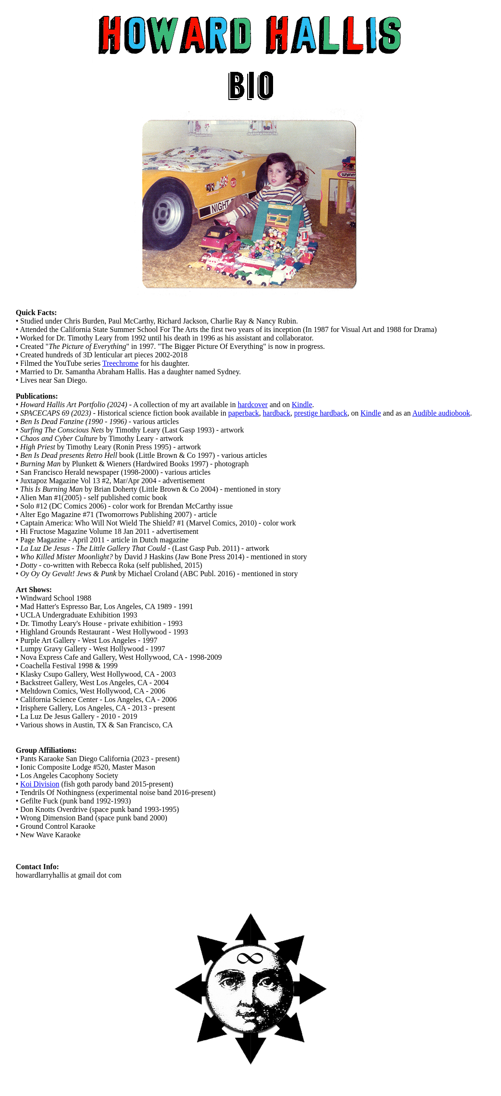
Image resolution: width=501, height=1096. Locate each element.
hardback (276, 413)
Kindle (302, 405)
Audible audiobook (441, 413)
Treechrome (120, 363)
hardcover (253, 405)
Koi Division (39, 784)
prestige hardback (320, 413)
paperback (243, 413)
